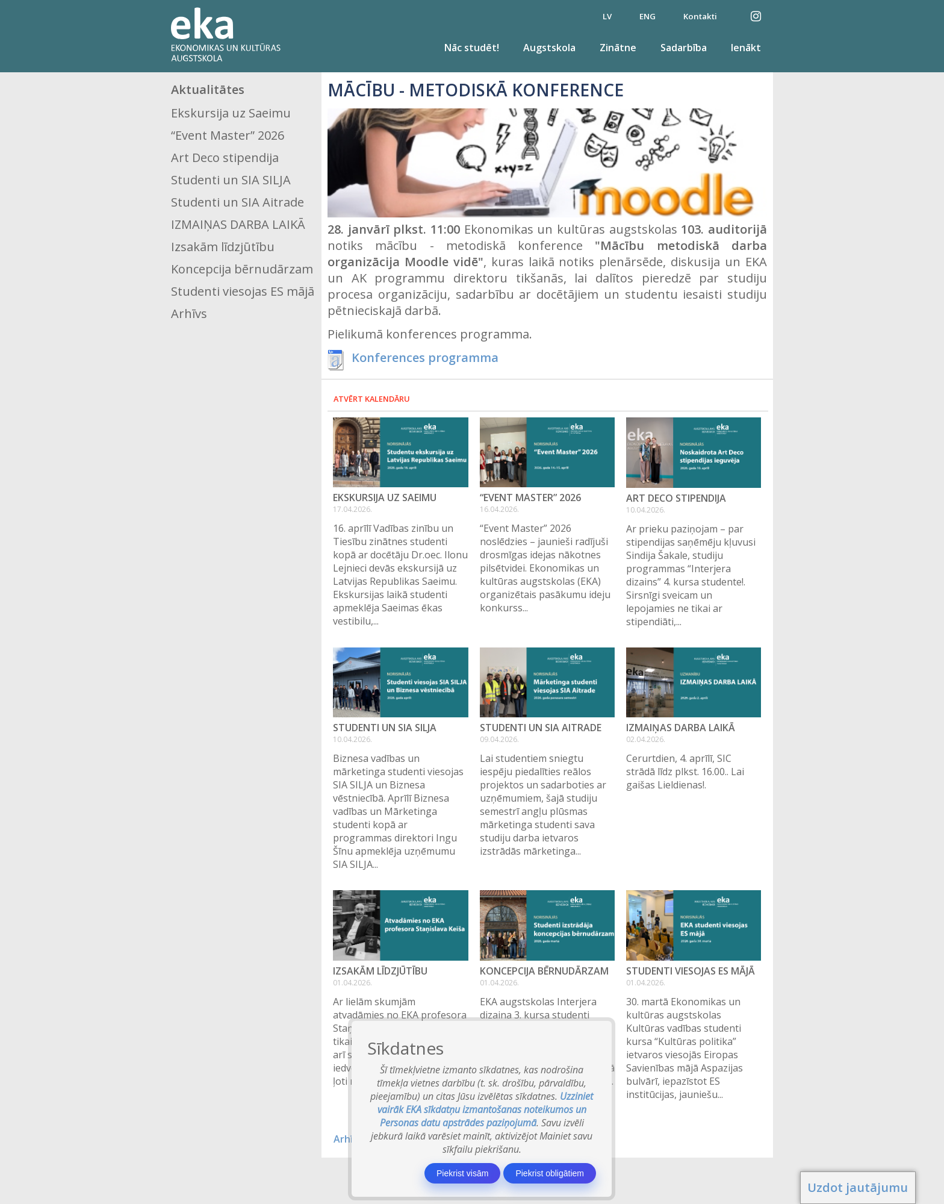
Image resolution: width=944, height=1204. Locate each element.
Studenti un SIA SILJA (231, 180)
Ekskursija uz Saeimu (231, 113)
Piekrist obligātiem (549, 1173)
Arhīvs (189, 313)
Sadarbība (683, 47)
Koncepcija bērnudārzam (242, 269)
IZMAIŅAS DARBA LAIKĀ (238, 224)
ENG (647, 16)
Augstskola (549, 47)
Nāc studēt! (471, 47)
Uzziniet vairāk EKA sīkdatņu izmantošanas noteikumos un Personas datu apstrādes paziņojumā (485, 1109)
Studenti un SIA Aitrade (237, 202)
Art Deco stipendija (225, 157)
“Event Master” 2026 (227, 135)
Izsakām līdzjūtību (223, 247)
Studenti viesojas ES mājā (242, 291)
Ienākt (746, 47)
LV (607, 16)
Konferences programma (425, 357)
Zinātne (618, 47)
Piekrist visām (462, 1173)
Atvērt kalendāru (372, 398)
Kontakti (700, 16)
